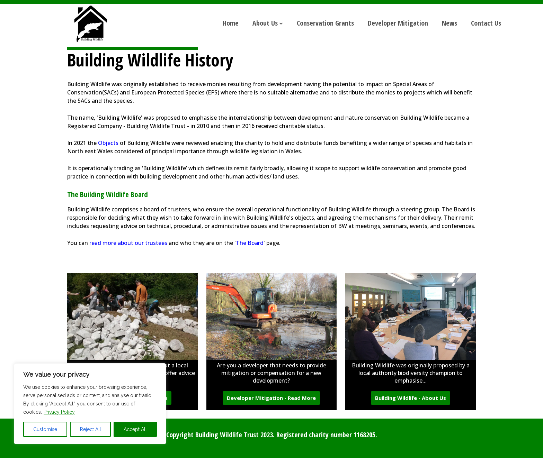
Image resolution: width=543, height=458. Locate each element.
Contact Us (486, 23)
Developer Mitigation (398, 23)
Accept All (135, 429)
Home (231, 23)
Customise (45, 429)
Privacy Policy (59, 412)
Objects (108, 143)
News (449, 23)
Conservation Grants (325, 23)
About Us (265, 23)
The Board (250, 243)
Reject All (90, 429)
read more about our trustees (128, 243)
